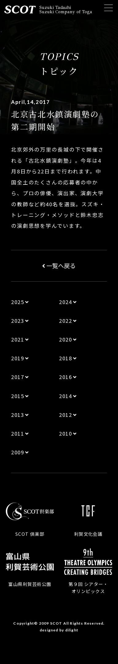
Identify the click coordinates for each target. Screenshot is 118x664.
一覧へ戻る (59, 266)
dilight (71, 630)
